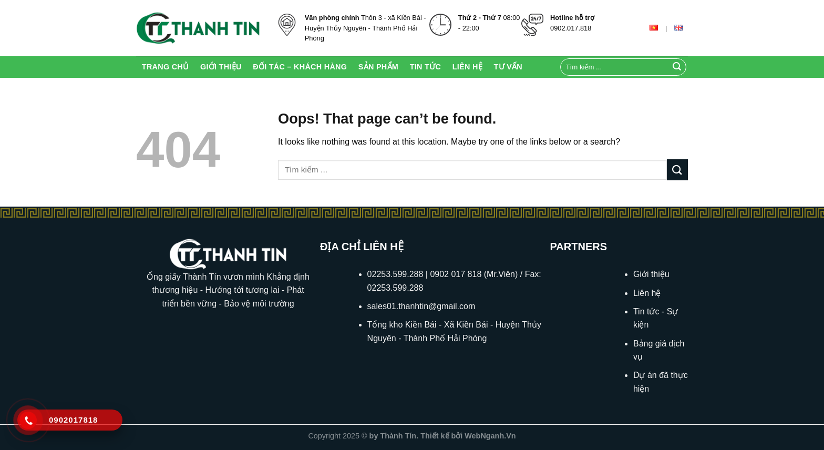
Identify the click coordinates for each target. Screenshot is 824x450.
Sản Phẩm (378, 67)
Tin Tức (425, 67)
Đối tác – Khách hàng (300, 67)
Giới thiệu (221, 67)
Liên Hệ (467, 67)
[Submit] (677, 67)
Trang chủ (165, 67)
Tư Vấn (507, 67)
